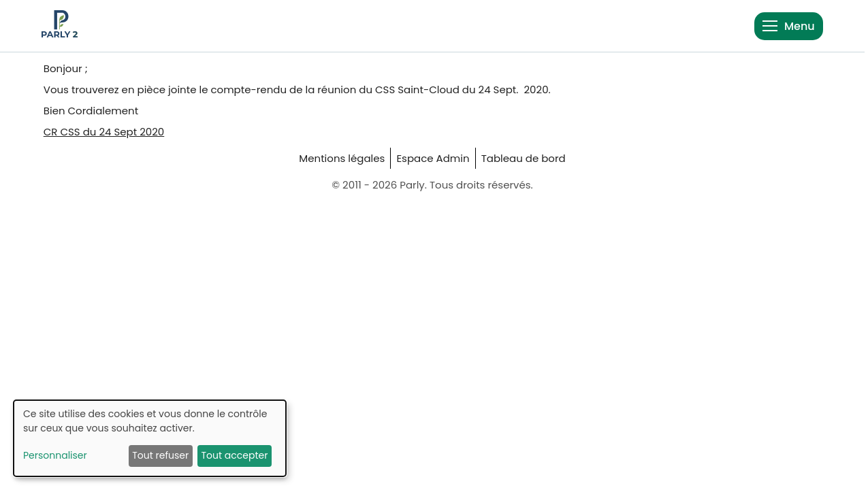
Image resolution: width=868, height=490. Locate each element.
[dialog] (150, 438)
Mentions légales (342, 158)
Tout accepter (234, 455)
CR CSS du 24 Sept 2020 (104, 132)
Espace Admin (432, 158)
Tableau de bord (523, 158)
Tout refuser (160, 455)
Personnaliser (55, 455)
